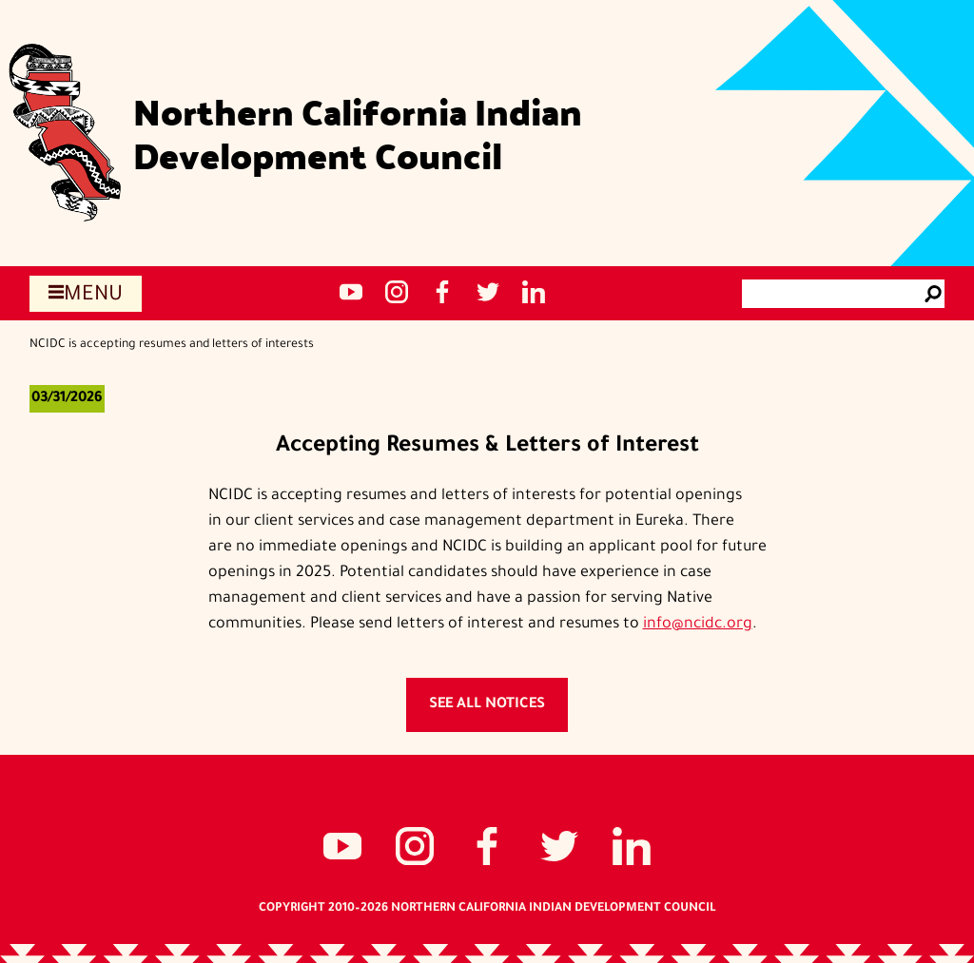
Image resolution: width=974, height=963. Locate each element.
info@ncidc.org (697, 624)
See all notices (487, 705)
